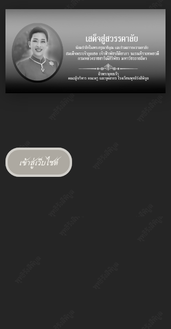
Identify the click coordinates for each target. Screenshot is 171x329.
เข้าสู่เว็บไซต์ (38, 162)
